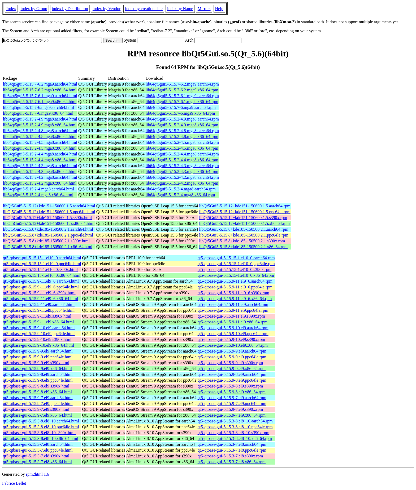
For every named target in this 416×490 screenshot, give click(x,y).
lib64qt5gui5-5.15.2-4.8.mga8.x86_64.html (39, 136)
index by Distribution (70, 8)
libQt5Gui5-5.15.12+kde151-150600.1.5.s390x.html (47, 217)
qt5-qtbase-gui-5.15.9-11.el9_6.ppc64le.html (41, 287)
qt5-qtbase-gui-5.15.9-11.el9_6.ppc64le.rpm (235, 287)
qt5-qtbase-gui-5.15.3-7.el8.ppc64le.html (38, 450)
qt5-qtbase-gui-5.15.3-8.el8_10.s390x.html (39, 432)
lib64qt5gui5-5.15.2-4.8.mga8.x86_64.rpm (182, 136)
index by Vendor (106, 8)
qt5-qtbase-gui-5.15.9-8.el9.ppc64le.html (38, 380)
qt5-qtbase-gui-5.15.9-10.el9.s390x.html (37, 339)
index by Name (180, 8)
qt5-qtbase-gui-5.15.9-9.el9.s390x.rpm (230, 362)
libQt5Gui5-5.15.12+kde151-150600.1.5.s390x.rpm (243, 217)
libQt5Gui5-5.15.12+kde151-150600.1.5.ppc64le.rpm (245, 212)
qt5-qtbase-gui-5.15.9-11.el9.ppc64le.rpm (233, 310)
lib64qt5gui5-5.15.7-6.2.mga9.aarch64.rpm (182, 84)
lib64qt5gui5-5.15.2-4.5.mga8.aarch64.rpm (182, 142)
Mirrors (204, 8)
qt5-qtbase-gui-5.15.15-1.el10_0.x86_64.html (41, 275)
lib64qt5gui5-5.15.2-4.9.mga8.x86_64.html (39, 125)
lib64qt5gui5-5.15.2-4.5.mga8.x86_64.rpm (182, 148)
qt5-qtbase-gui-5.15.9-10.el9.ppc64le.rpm (233, 333)
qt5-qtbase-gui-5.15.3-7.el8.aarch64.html (38, 444)
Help (219, 8)
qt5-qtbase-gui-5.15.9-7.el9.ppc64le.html (38, 403)
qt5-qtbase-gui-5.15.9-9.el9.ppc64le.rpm (232, 357)
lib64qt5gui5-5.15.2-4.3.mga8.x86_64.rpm (182, 171)
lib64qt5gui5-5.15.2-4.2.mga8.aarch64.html (40, 177)
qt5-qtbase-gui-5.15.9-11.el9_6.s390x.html (39, 293)
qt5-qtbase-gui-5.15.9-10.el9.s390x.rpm (231, 339)
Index (11, 8)
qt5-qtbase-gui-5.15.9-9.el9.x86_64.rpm (232, 368)
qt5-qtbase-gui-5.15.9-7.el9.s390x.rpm (230, 409)
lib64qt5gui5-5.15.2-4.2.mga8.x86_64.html (39, 183)
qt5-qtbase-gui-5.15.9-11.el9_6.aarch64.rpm (235, 281)
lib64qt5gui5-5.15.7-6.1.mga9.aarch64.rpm (182, 95)
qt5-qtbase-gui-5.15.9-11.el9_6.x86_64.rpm (235, 298)
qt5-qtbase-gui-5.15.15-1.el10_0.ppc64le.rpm (236, 263)
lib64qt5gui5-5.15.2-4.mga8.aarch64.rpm (181, 189)
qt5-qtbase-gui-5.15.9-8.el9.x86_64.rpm (232, 392)
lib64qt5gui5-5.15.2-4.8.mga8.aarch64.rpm (182, 130)
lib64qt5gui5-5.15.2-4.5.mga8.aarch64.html (40, 142)
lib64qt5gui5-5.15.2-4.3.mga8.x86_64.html (39, 171)
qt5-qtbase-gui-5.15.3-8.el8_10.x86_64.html (40, 438)
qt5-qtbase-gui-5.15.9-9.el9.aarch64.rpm (232, 351)
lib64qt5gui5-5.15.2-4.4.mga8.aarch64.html (40, 154)
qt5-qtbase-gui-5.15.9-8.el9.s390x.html (36, 386)
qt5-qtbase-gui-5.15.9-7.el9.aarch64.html (38, 397)
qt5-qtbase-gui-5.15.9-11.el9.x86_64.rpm (233, 322)
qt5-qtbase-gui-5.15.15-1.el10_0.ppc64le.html (42, 263)
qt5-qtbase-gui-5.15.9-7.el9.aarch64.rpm (232, 397)
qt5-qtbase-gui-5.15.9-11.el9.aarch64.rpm (233, 304)
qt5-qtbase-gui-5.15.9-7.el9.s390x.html (36, 409)
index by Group (33, 8)
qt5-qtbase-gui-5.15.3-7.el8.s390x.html (36, 456)
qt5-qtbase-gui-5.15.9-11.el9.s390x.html (37, 316)
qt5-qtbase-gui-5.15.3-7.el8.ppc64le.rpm (232, 450)
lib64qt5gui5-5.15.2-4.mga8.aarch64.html (38, 189)
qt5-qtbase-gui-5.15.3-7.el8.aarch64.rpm (232, 444)
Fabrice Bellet (14, 483)
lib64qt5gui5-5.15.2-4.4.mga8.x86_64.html (39, 160)
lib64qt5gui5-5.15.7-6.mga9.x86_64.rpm (180, 113)
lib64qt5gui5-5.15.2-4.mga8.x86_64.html (38, 195)
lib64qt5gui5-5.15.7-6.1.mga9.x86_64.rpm (182, 101)
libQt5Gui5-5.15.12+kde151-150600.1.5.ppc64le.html (49, 212)
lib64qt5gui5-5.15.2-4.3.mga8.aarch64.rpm (182, 165)
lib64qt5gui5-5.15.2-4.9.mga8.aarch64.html (40, 119)
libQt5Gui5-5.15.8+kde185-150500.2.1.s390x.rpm (242, 241)
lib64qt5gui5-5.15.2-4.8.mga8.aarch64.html (40, 130)
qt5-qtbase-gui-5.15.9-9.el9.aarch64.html (38, 351)
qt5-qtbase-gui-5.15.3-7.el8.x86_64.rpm (232, 462)
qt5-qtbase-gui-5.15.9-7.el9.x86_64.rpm (232, 415)
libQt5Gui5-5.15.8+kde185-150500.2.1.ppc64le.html (48, 235)
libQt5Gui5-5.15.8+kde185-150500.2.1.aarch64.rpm (243, 229)
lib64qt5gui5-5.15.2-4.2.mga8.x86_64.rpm (182, 183)
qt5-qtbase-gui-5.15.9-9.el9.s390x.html (36, 362)
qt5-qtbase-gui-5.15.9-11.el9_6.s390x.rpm (233, 293)
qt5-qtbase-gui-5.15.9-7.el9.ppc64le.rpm (232, 403)
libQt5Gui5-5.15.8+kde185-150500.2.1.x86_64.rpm (243, 246)
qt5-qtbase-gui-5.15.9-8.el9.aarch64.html (38, 374)
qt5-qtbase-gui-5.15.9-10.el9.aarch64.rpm (233, 328)
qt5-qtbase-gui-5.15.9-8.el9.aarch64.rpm (232, 374)
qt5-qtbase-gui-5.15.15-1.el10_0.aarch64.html (42, 258)
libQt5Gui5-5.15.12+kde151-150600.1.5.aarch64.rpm (245, 206)
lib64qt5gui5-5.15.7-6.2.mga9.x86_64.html (39, 90)
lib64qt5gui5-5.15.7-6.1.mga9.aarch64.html (40, 95)
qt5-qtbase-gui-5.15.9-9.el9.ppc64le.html (38, 357)
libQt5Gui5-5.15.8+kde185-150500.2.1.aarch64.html (48, 229)
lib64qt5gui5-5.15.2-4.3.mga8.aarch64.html (40, 165)
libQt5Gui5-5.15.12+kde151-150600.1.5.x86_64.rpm (244, 223)
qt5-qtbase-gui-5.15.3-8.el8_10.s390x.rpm (234, 432)
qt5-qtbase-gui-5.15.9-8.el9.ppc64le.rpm (232, 380)
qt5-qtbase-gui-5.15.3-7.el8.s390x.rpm (230, 456)
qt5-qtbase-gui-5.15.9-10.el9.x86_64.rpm (233, 345)
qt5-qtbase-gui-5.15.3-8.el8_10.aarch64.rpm (235, 421)
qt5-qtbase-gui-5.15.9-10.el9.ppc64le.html (39, 333)
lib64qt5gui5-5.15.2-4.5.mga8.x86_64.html (39, 148)
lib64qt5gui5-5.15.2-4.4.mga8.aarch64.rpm (182, 154)
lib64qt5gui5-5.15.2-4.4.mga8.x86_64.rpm (182, 160)
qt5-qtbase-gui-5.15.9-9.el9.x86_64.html (37, 368)
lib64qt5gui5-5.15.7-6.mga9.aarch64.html (38, 107)
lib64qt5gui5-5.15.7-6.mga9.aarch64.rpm (181, 107)
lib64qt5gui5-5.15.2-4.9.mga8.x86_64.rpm (182, 125)
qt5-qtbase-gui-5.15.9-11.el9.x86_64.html (38, 322)
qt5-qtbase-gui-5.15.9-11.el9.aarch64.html (39, 304)
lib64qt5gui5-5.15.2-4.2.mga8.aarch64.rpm (182, 177)
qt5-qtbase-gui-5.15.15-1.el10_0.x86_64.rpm (236, 275)
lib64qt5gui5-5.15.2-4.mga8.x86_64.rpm (180, 195)
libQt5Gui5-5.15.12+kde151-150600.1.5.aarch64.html (49, 206)
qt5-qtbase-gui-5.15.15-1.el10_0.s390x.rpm (235, 269)
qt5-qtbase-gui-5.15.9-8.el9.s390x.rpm (230, 386)
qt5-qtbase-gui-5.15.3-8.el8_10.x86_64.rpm (235, 438)
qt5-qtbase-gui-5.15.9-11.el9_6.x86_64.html (40, 298)
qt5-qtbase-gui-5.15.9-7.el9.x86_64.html (37, 415)
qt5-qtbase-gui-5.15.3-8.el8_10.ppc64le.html (41, 427)
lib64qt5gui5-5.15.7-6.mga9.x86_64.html (38, 113)
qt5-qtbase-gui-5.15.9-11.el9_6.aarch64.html (41, 281)
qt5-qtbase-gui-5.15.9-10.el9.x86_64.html (38, 345)
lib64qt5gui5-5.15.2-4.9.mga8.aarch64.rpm (182, 119)
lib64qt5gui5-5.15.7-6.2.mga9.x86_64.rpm (182, 90)
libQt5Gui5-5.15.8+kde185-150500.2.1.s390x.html (46, 241)
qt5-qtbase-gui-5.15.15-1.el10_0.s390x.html (40, 269)
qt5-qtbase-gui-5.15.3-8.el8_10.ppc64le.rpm (235, 427)
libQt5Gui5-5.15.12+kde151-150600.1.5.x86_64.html (48, 223)
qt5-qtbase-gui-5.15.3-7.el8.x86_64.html (37, 462)
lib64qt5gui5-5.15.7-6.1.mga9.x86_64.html (39, 101)
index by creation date (144, 8)
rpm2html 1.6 (37, 474)
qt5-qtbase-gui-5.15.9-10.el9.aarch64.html (39, 328)
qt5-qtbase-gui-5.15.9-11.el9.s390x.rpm (231, 316)
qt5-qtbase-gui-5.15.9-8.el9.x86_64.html (37, 392)
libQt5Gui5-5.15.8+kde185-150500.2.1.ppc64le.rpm (243, 235)
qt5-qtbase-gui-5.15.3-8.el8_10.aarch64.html (41, 421)
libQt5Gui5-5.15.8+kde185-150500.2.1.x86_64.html (47, 246)
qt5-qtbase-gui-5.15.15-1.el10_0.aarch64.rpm (236, 258)
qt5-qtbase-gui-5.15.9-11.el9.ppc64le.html (39, 310)
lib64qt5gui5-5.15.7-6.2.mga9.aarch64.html (40, 84)
